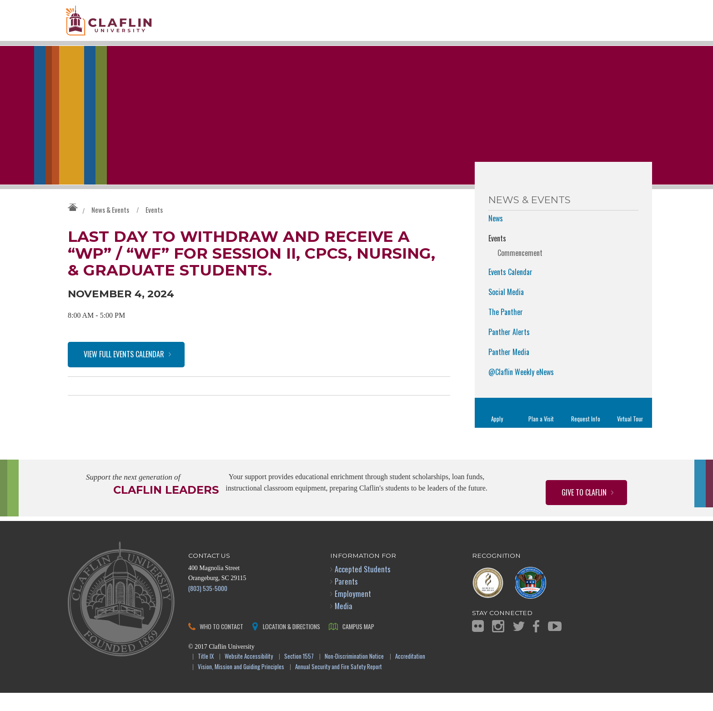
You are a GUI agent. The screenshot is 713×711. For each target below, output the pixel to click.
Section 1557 (299, 675)
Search (632, 35)
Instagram (498, 644)
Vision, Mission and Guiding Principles (241, 685)
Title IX (206, 675)
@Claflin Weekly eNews (521, 390)
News (495, 236)
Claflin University (131, 25)
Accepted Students (363, 587)
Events (154, 228)
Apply (497, 437)
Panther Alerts (509, 350)
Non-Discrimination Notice (354, 675)
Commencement (519, 270)
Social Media (506, 310)
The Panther (505, 330)
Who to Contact (221, 644)
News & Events (110, 228)
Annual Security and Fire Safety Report (338, 685)
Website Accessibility (249, 675)
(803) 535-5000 (207, 606)
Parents (346, 599)
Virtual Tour (630, 437)
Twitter (519, 644)
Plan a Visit (541, 437)
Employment (353, 611)
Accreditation (410, 675)
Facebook (536, 644)
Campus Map (358, 644)
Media (343, 624)
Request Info (585, 437)
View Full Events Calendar (124, 379)
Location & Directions (291, 644)
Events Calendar (510, 290)
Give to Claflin (584, 510)
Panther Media (508, 370)
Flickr (478, 644)
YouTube (555, 644)
